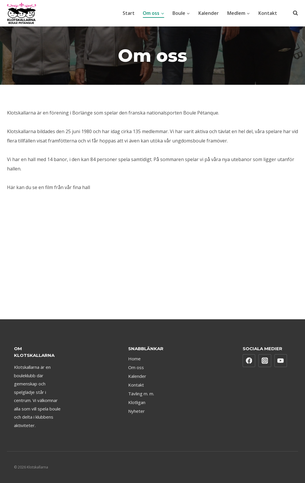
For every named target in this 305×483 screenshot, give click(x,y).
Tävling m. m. (141, 393)
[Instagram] (264, 360)
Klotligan (136, 402)
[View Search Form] (292, 13)
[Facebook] (249, 360)
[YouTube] (280, 360)
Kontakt (267, 13)
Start (129, 13)
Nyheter (136, 411)
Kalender (208, 13)
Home (134, 359)
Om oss (136, 367)
